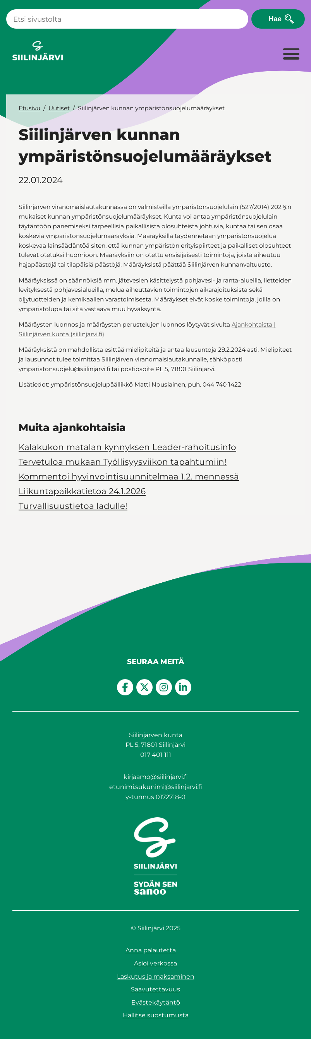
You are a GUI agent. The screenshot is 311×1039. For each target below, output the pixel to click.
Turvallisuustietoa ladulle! (73, 506)
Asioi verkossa (155, 963)
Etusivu (29, 108)
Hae (275, 19)
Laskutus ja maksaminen (155, 976)
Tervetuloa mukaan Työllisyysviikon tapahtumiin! (123, 462)
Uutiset (59, 108)
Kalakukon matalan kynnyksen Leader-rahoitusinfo (127, 447)
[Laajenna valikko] (291, 54)
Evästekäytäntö (155, 1002)
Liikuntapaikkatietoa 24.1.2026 (82, 491)
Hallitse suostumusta (156, 1015)
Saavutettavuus (155, 989)
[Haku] (127, 19)
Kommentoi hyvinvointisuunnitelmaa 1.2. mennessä (129, 476)
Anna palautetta (150, 950)
